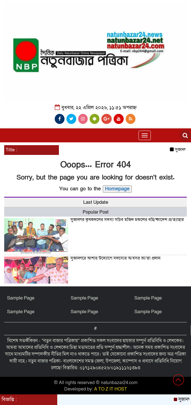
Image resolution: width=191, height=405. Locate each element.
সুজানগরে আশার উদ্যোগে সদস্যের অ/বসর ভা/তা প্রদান (115, 258)
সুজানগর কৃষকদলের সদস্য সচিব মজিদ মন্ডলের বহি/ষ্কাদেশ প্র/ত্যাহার (127, 220)
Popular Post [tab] (95, 212)
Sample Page (20, 298)
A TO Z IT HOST (110, 389)
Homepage (117, 189)
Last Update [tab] (95, 202)
